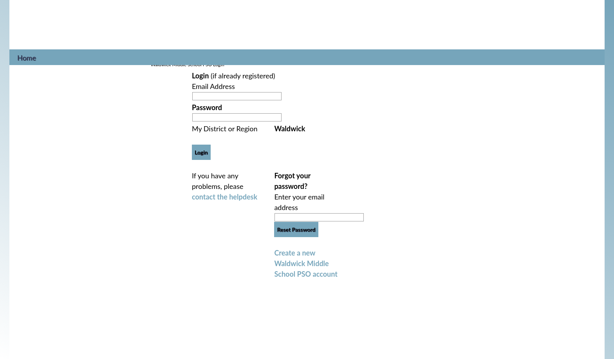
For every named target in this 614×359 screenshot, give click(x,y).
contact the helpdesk (224, 196)
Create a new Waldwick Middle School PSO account (306, 263)
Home (26, 56)
